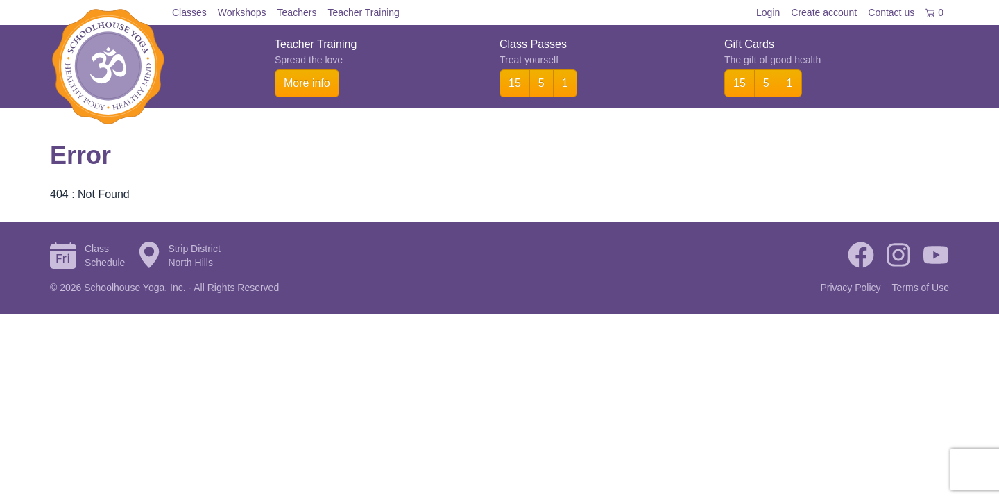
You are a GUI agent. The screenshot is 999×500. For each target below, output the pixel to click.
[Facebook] (861, 255)
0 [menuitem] (934, 12)
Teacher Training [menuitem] (363, 12)
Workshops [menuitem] (242, 12)
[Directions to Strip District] (149, 255)
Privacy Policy (850, 287)
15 (515, 83)
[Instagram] (898, 255)
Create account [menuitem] (824, 12)
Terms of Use (920, 287)
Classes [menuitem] (189, 12)
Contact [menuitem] (891, 12)
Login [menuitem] (768, 12)
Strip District (194, 248)
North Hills (190, 262)
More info (307, 83)
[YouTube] (936, 255)
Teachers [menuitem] (297, 12)
